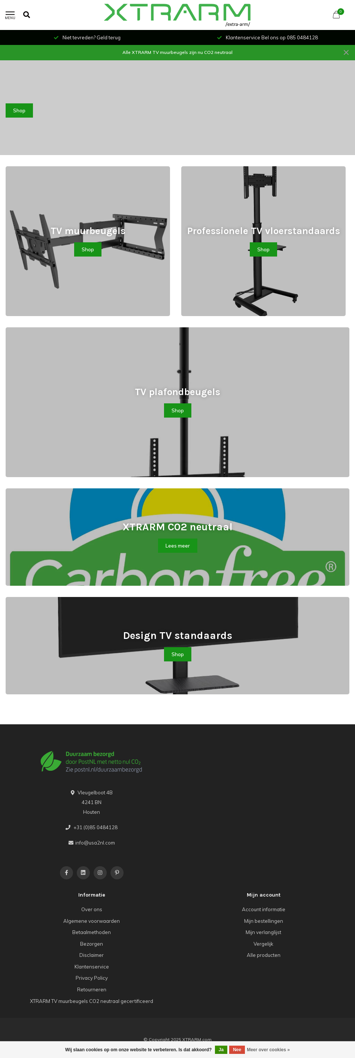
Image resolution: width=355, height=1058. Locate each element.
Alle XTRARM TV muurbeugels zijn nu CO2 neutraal (177, 52)
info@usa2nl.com (95, 843)
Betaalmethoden (91, 932)
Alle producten (263, 955)
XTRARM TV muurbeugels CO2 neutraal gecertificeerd (91, 1001)
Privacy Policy (92, 978)
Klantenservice (92, 967)
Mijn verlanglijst (263, 932)
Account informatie (263, 909)
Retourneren (91, 989)
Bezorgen (91, 944)
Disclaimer (91, 955)
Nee (237, 1049)
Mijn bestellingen (263, 921)
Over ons (91, 909)
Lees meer (178, 546)
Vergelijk (263, 944)
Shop (19, 110)
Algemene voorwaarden (91, 921)
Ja (221, 1049)
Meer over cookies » (268, 1049)
